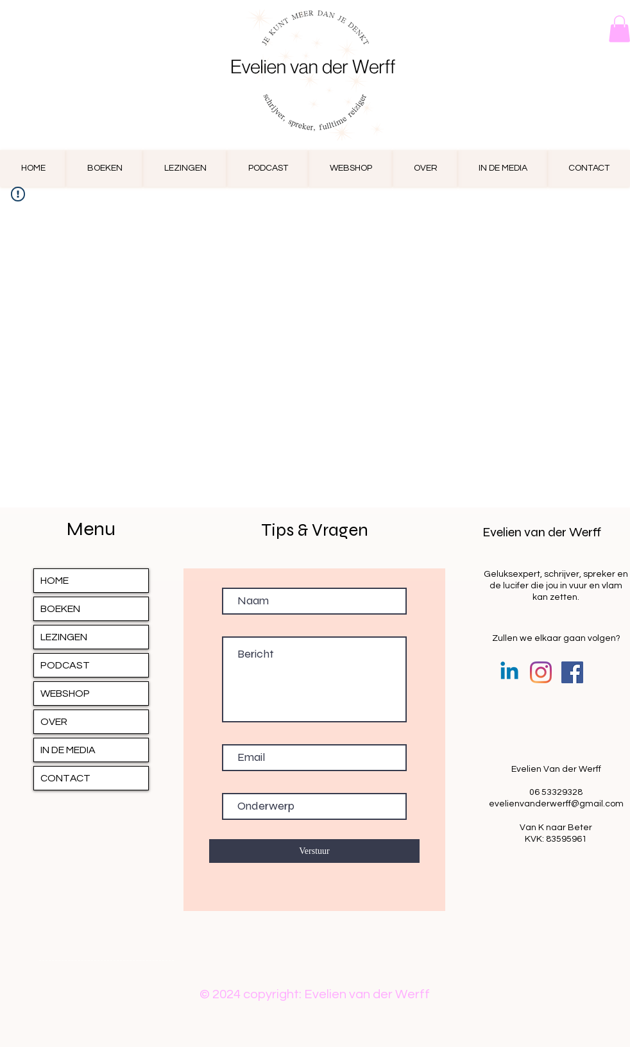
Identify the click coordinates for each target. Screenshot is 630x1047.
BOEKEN (60, 609)
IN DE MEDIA (68, 750)
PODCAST (65, 665)
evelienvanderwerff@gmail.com (556, 803)
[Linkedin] (509, 672)
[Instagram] (541, 672)
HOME (54, 580)
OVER (53, 722)
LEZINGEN (63, 637)
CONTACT (65, 778)
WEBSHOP (65, 693)
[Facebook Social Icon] (572, 672)
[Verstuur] (314, 851)
